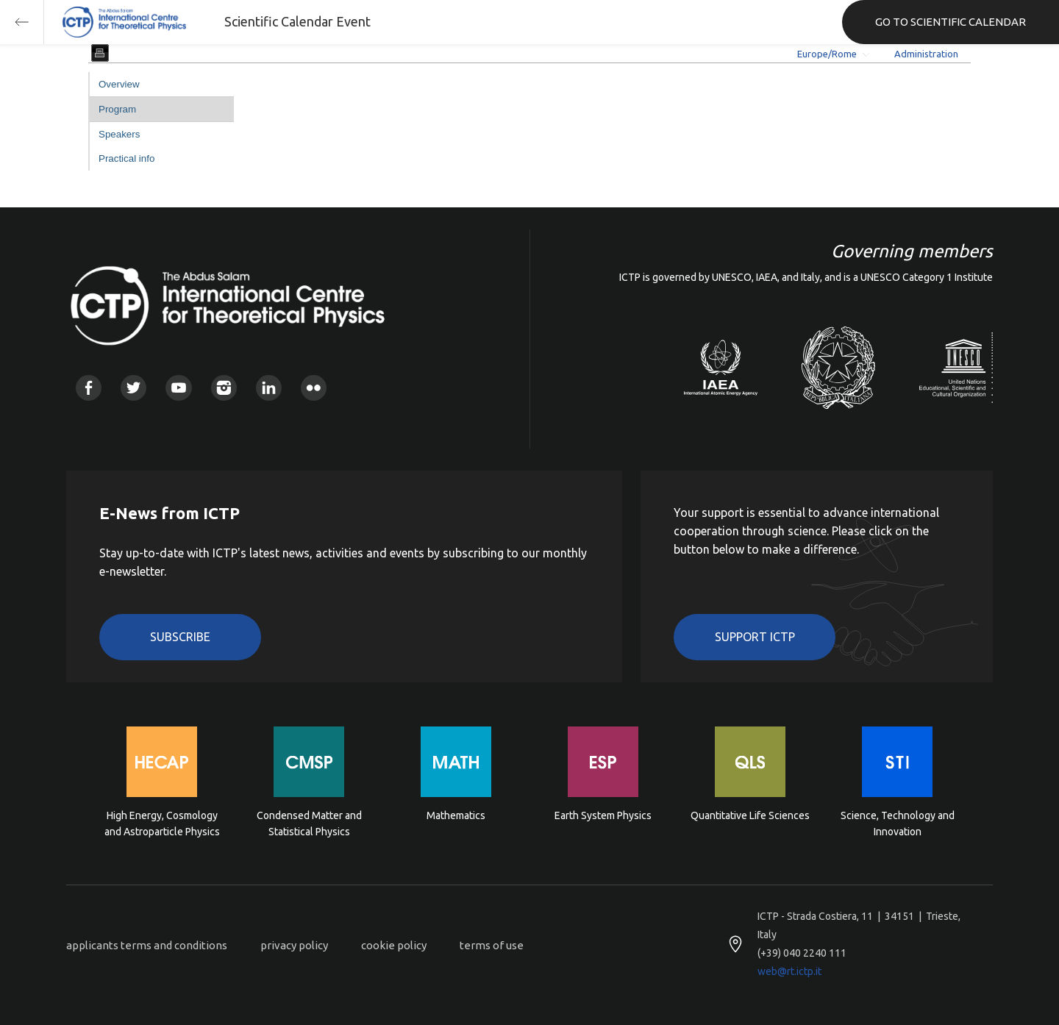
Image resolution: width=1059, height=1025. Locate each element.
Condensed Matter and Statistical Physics (309, 824)
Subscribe (180, 636)
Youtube (178, 388)
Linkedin (269, 388)
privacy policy (294, 945)
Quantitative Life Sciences (750, 815)
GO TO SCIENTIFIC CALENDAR (950, 21)
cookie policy (394, 945)
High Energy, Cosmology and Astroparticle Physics (162, 824)
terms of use (492, 945)
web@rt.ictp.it (789, 971)
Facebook (88, 388)
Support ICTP (755, 636)
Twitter (133, 388)
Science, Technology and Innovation (898, 824)
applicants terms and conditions (146, 945)
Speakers (119, 134)
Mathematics (456, 815)
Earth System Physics (603, 815)
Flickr (314, 388)
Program (117, 109)
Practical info (126, 158)
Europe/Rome (827, 54)
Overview (119, 84)
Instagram (224, 388)
